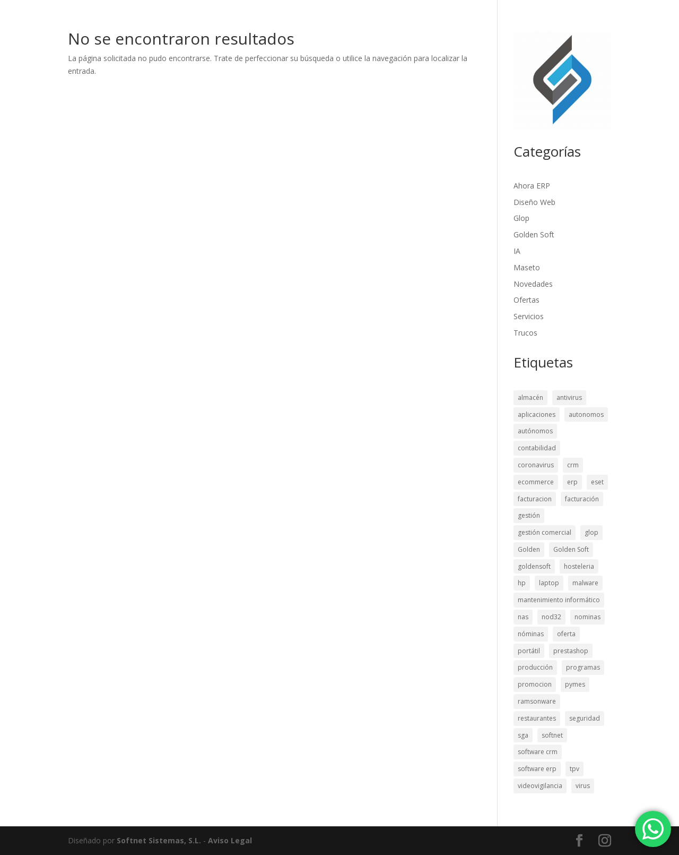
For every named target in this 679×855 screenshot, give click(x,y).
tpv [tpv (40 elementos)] (574, 768)
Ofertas (526, 300)
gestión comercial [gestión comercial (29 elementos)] (544, 532)
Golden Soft (533, 234)
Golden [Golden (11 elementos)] (529, 549)
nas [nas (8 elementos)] (523, 616)
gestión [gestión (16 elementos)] (529, 515)
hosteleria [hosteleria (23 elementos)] (579, 566)
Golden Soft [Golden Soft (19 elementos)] (571, 549)
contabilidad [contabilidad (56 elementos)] (537, 447)
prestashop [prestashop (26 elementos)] (570, 650)
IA (516, 251)
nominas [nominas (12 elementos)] (587, 616)
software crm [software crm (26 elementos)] (538, 751)
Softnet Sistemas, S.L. (159, 840)
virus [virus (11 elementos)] (583, 785)
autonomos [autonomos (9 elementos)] (586, 414)
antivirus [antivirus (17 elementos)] (569, 397)
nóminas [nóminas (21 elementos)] (531, 633)
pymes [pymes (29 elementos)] (575, 684)
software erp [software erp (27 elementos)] (537, 768)
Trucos (525, 333)
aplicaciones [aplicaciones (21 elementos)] (536, 414)
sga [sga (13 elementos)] (523, 735)
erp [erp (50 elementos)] (572, 481)
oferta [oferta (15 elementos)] (566, 633)
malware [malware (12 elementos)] (585, 582)
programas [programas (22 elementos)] (583, 667)
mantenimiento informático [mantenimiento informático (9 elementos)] (559, 599)
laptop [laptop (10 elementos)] (549, 582)
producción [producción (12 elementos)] (535, 667)
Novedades (533, 284)
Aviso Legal (230, 840)
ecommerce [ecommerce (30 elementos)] (536, 481)
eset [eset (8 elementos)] (597, 481)
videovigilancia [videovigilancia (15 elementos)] (540, 785)
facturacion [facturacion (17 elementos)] (535, 498)
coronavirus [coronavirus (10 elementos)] (536, 464)
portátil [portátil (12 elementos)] (529, 650)
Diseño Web (534, 202)
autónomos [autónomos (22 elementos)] (535, 430)
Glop (521, 218)
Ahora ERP (531, 186)
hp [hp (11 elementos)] (522, 582)
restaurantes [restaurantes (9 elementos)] (537, 718)
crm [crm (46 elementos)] (573, 464)
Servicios (528, 316)
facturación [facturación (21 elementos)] (582, 498)
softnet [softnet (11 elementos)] (552, 735)
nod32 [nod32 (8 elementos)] (551, 616)
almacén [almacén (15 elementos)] (530, 397)
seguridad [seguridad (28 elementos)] (584, 718)
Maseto (526, 267)
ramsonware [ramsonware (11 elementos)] (537, 701)
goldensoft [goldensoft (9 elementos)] (534, 566)
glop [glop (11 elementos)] (591, 532)
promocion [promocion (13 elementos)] (535, 684)
